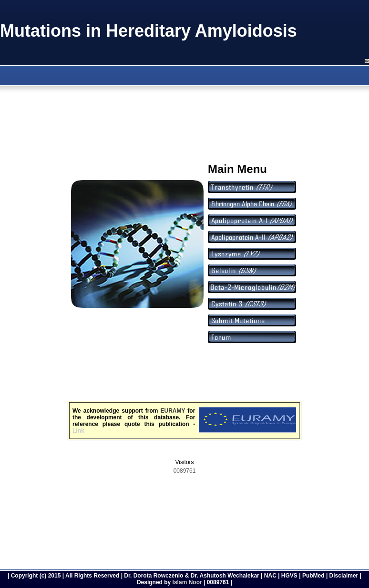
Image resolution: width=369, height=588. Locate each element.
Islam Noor (187, 582)
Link (78, 430)
